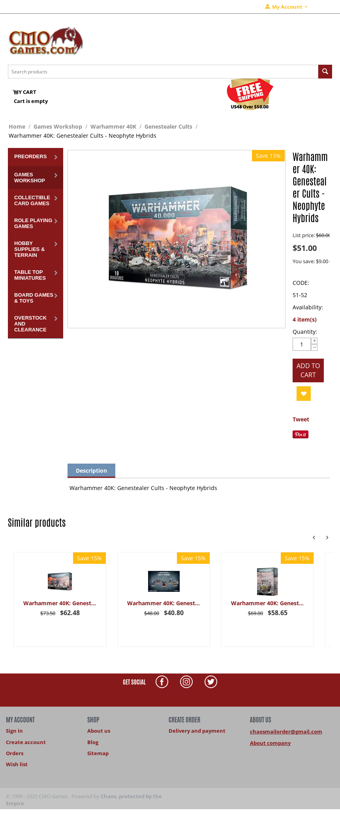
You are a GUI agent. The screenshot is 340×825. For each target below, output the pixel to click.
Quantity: (305, 331)
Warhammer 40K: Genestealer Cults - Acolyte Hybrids (163, 603)
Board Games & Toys (33, 298)
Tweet (301, 419)
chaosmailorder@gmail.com (286, 731)
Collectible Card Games (32, 200)
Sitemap (98, 753)
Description (91, 470)
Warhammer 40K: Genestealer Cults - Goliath (267, 603)
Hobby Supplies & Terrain (29, 249)
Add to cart (308, 370)
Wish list (17, 764)
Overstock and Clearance (30, 324)
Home (17, 126)
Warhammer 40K (113, 126)
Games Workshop (58, 126)
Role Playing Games (33, 223)
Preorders (30, 156)
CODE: (301, 282)
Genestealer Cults (168, 126)
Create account (26, 742)
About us (98, 730)
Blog (92, 742)
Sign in (14, 730)
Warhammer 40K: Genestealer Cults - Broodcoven (59, 603)
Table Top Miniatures (30, 275)
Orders (14, 753)
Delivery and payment (197, 730)
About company (270, 742)
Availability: (308, 307)
